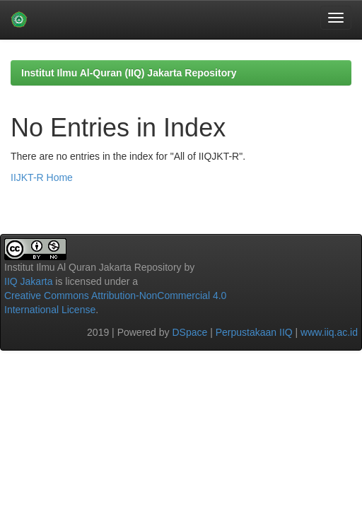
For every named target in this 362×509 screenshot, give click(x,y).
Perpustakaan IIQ (254, 332)
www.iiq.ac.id (329, 332)
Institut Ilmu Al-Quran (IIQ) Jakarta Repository (128, 72)
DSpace (189, 332)
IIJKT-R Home (42, 177)
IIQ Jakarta (28, 281)
